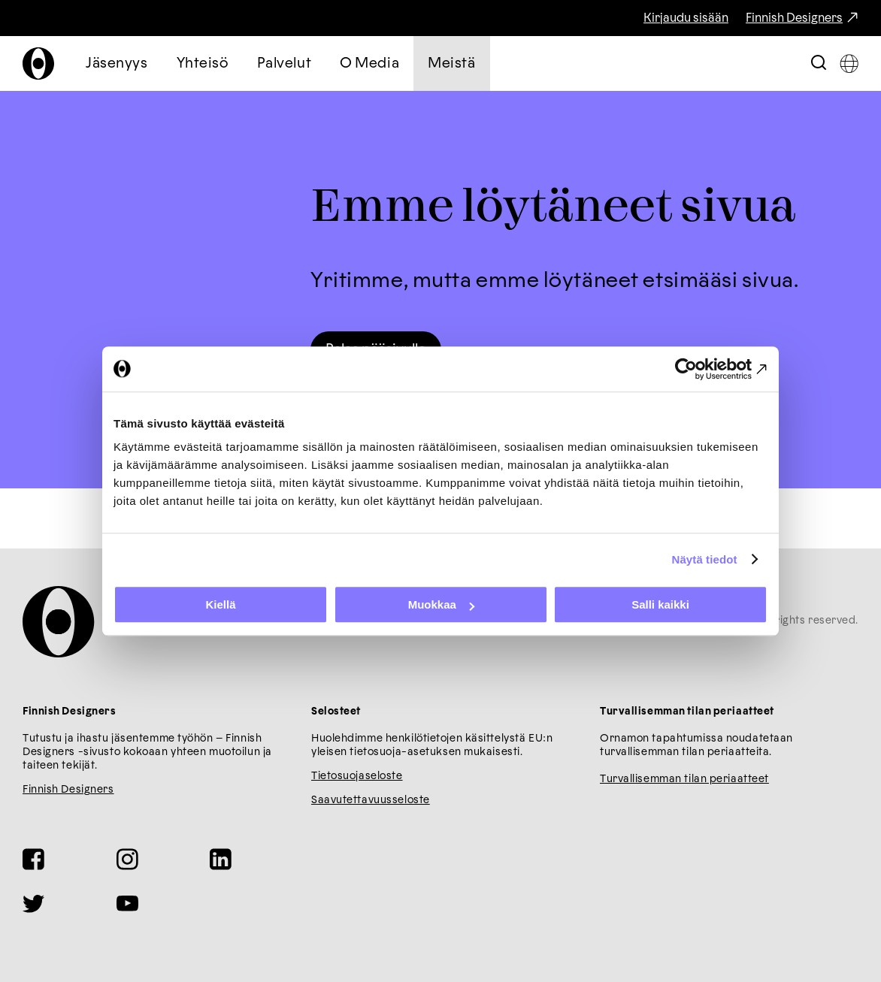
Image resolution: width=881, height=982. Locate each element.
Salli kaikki (660, 604)
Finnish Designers (794, 18)
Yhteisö (203, 63)
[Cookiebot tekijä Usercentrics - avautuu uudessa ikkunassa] (701, 369)
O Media (369, 63)
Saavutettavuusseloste (370, 800)
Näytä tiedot (704, 559)
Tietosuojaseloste (357, 776)
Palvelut (284, 63)
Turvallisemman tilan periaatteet (684, 779)
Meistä (451, 63)
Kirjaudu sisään (685, 18)
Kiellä (220, 604)
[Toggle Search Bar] (819, 63)
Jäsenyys (117, 63)
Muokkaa (441, 604)
